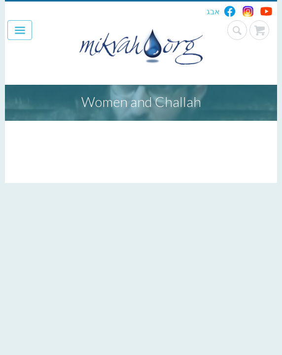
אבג (213, 11)
